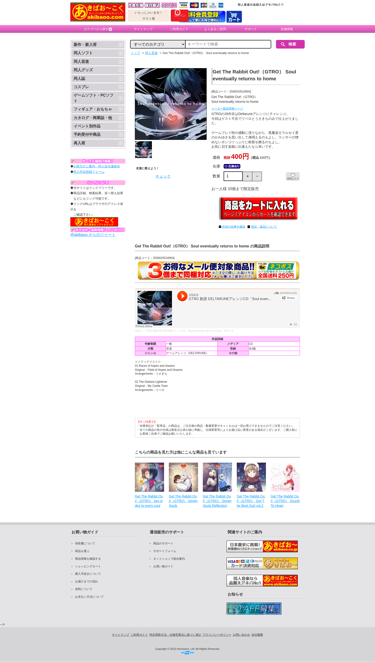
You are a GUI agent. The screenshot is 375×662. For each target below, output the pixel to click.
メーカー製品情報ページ (227, 108)
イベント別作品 (87, 126)
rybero (138, 330)
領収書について (85, 543)
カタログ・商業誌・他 (93, 118)
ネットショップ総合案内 (169, 558)
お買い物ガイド (163, 566)
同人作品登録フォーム (89, 172)
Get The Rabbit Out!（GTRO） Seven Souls (183, 501)
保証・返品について (264, 226)
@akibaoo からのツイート (93, 235)
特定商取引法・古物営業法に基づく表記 (175, 634)
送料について (83, 589)
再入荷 (79, 143)
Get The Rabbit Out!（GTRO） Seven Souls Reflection (217, 501)
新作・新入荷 (85, 45)
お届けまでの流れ (86, 581)
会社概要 (257, 634)
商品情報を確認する (88, 558)
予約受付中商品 (87, 134)
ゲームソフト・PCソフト (93, 98)
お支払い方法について (89, 596)
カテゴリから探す (98, 29)
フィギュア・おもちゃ (93, 109)
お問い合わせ (241, 634)
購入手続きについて (88, 573)
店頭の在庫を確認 (233, 226)
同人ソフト (83, 53)
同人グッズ (83, 70)
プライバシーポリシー (217, 634)
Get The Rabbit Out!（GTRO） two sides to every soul (149, 501)
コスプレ (81, 87)
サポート (251, 29)
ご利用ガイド (179, 29)
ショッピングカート (88, 566)
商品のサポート (163, 543)
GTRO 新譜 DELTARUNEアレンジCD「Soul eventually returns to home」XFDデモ (189, 330)
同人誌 (79, 79)
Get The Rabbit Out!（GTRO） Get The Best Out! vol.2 (251, 501)
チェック (163, 176)
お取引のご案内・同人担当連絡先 (96, 166)
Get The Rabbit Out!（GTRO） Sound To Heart (285, 501)
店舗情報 (287, 29)
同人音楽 (81, 62)
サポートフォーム (164, 551)
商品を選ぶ (82, 551)
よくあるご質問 (215, 29)
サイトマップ (143, 29)
